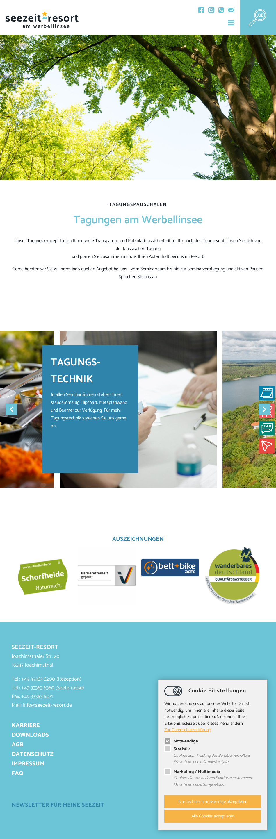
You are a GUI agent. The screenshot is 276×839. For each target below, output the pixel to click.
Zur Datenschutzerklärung (187, 729)
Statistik (177, 749)
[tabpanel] (138, 409)
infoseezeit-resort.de (47, 705)
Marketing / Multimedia (192, 771)
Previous (11, 409)
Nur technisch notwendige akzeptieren (212, 801)
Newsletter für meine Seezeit (58, 805)
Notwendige (181, 741)
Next (264, 409)
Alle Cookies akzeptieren (212, 816)
